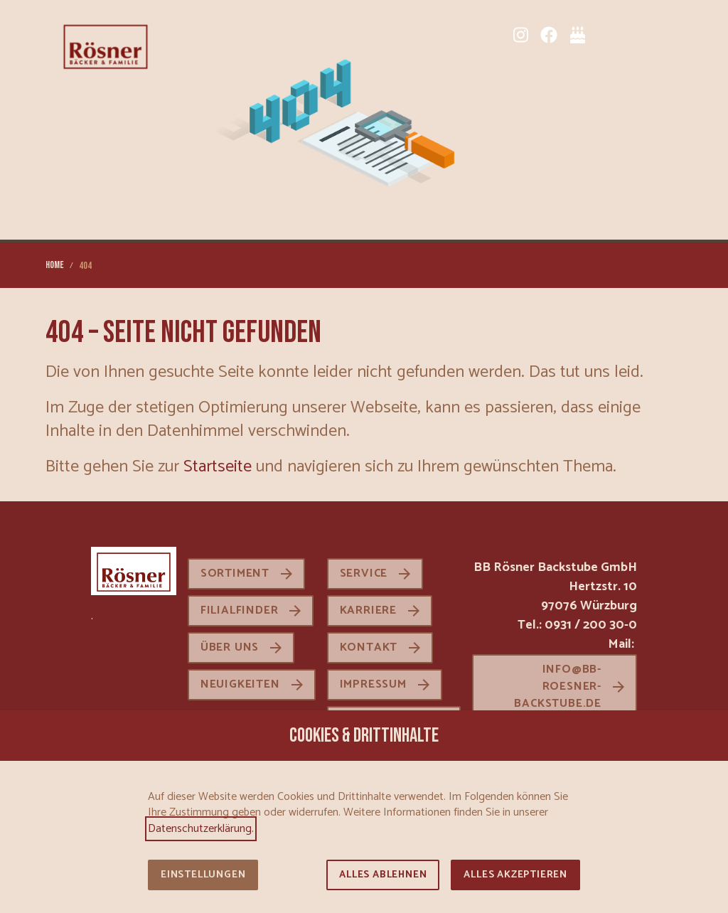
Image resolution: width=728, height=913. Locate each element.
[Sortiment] (605, 34)
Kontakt (369, 647)
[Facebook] (548, 34)
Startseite (217, 467)
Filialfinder (239, 610)
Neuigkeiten (240, 684)
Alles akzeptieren (515, 875)
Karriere (368, 610)
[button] (671, 34)
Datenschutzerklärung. (201, 828)
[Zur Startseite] (106, 45)
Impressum (373, 684)
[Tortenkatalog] (577, 34)
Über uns (229, 647)
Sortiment (234, 573)
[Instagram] (520, 34)
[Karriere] (634, 34)
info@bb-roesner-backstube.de (557, 686)
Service (364, 573)
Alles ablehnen (383, 875)
